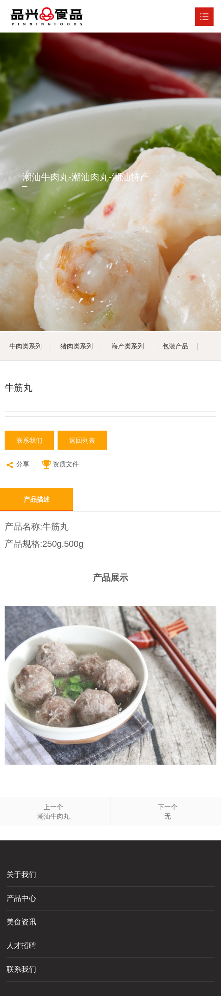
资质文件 (60, 465)
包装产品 (175, 346)
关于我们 (21, 874)
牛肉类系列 (25, 346)
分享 (17, 465)
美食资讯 (21, 922)
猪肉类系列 (76, 346)
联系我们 (29, 440)
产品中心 (21, 898)
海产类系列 (127, 346)
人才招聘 (21, 946)
